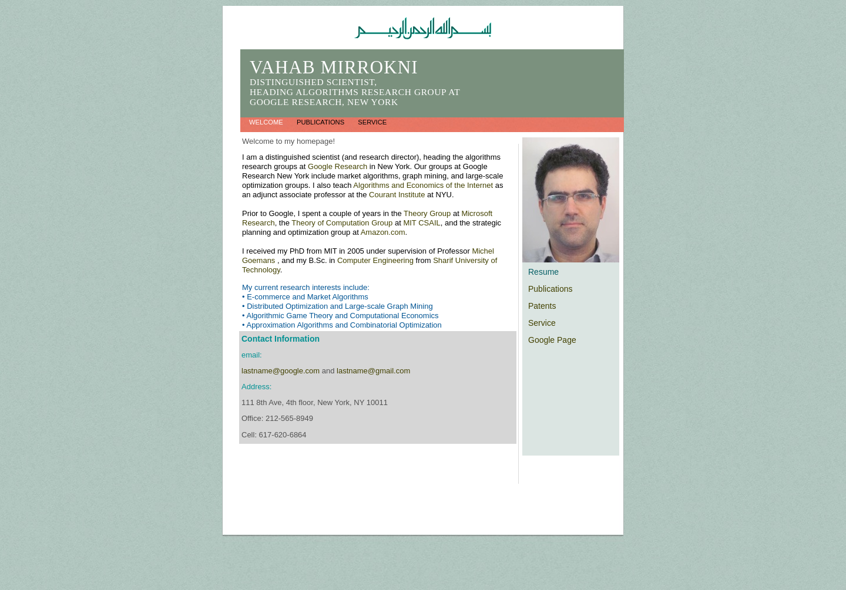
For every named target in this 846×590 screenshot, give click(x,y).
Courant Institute (398, 194)
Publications (321, 122)
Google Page (552, 340)
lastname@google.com (280, 370)
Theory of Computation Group (341, 222)
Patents (542, 306)
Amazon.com (383, 232)
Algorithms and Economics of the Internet (424, 185)
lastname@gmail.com (373, 370)
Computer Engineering (375, 260)
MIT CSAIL (421, 222)
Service (372, 122)
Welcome (267, 122)
